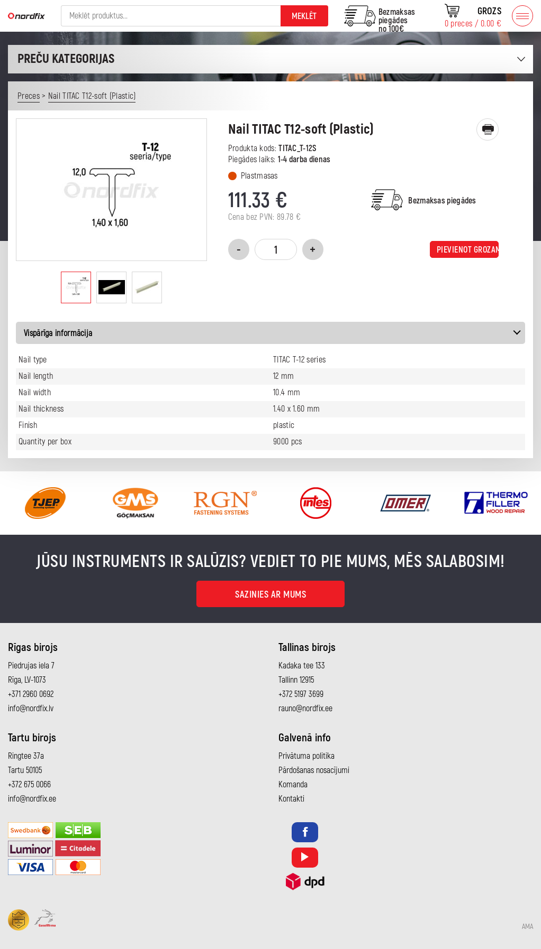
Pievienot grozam (468, 250)
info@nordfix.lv (30, 708)
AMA (527, 927)
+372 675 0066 (29, 784)
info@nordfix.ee (32, 799)
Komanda (293, 784)
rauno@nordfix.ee (305, 708)
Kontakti (291, 799)
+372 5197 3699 (300, 694)
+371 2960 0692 (30, 694)
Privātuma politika (306, 756)
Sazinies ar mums (270, 595)
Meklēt (304, 16)
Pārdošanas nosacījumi (313, 770)
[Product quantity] (276, 249)
